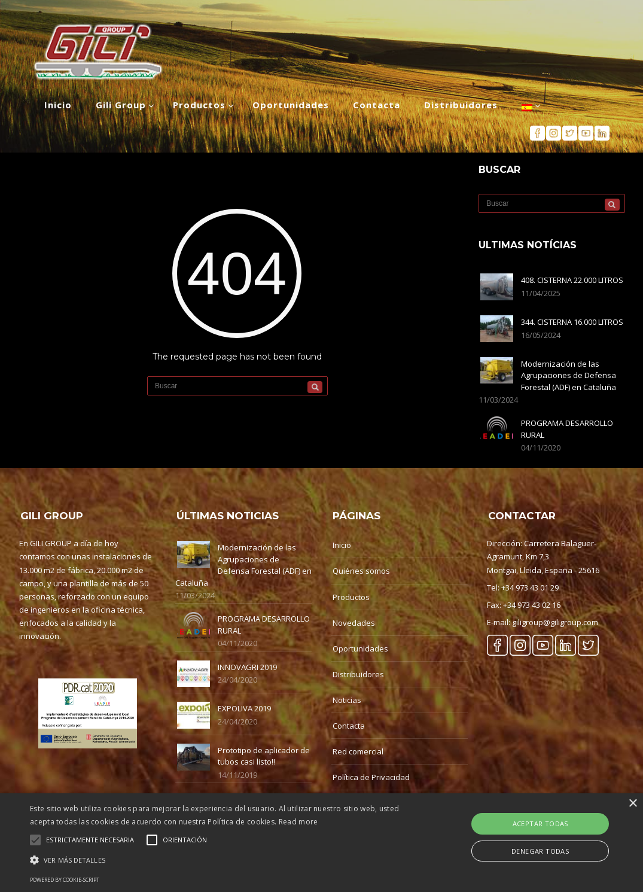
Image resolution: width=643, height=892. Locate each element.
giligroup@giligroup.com (555, 622)
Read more (298, 822)
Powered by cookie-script (64, 880)
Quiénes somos (361, 570)
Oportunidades (360, 648)
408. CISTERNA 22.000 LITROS (572, 280)
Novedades (354, 622)
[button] (219, 860)
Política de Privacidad (371, 777)
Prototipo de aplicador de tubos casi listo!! (264, 756)
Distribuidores (358, 674)
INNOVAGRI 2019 (247, 667)
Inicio (342, 545)
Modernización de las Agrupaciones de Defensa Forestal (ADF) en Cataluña (568, 375)
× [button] (632, 803)
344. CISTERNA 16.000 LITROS (572, 321)
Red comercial (358, 751)
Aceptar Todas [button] (540, 823)
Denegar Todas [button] (540, 851)
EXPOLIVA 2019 (244, 708)
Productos (351, 597)
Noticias (347, 700)
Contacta (349, 725)
